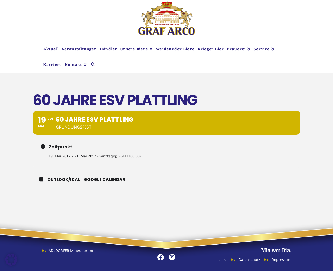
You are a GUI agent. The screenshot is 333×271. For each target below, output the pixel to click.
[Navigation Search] (93, 65)
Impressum (281, 259)
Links (223, 259)
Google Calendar (104, 179)
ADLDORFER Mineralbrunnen (74, 250)
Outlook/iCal (63, 179)
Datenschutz (249, 259)
